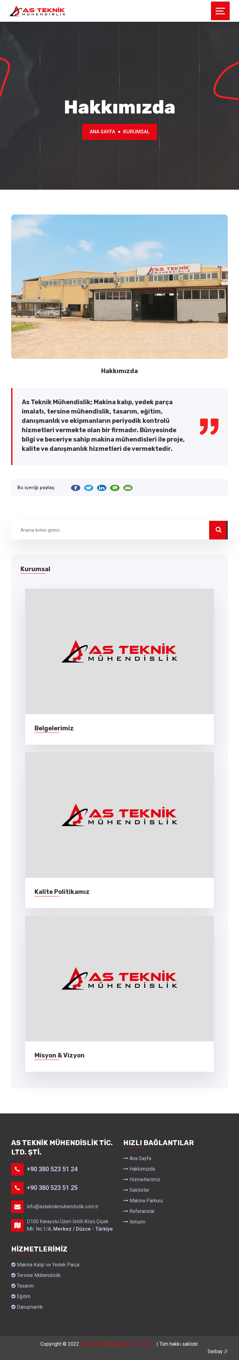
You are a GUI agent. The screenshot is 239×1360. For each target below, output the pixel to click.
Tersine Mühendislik (36, 1275)
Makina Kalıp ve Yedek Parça (45, 1265)
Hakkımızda (139, 1169)
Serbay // (218, 1351)
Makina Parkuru (143, 1201)
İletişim (134, 1222)
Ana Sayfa (102, 132)
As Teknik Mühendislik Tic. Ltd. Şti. (117, 1344)
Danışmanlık (27, 1307)
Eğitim (20, 1296)
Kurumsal (136, 132)
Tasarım (22, 1286)
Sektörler (136, 1190)
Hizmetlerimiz (141, 1179)
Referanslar (139, 1211)
